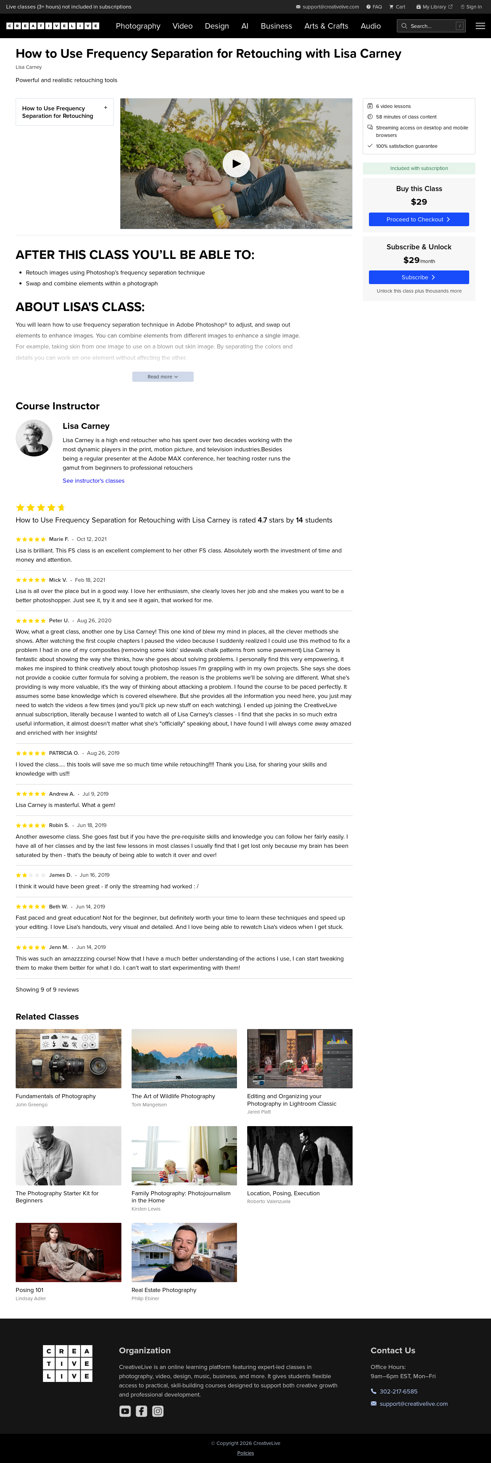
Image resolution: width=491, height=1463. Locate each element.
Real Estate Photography (164, 1290)
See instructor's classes (93, 480)
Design (217, 25)
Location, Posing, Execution (283, 1193)
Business (276, 25)
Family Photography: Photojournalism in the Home (181, 1197)
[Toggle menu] (480, 26)
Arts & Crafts (326, 25)
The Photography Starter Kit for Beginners (57, 1197)
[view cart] (399, 6)
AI (245, 25)
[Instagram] (158, 1411)
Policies (245, 1453)
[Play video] (236, 163)
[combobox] (431, 26)
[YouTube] (125, 1411)
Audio (371, 25)
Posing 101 (29, 1290)
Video (183, 25)
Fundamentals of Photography (56, 1096)
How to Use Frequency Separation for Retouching (57, 112)
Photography (138, 25)
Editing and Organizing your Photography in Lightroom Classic (292, 1100)
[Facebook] (141, 1411)
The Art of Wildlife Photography (173, 1096)
